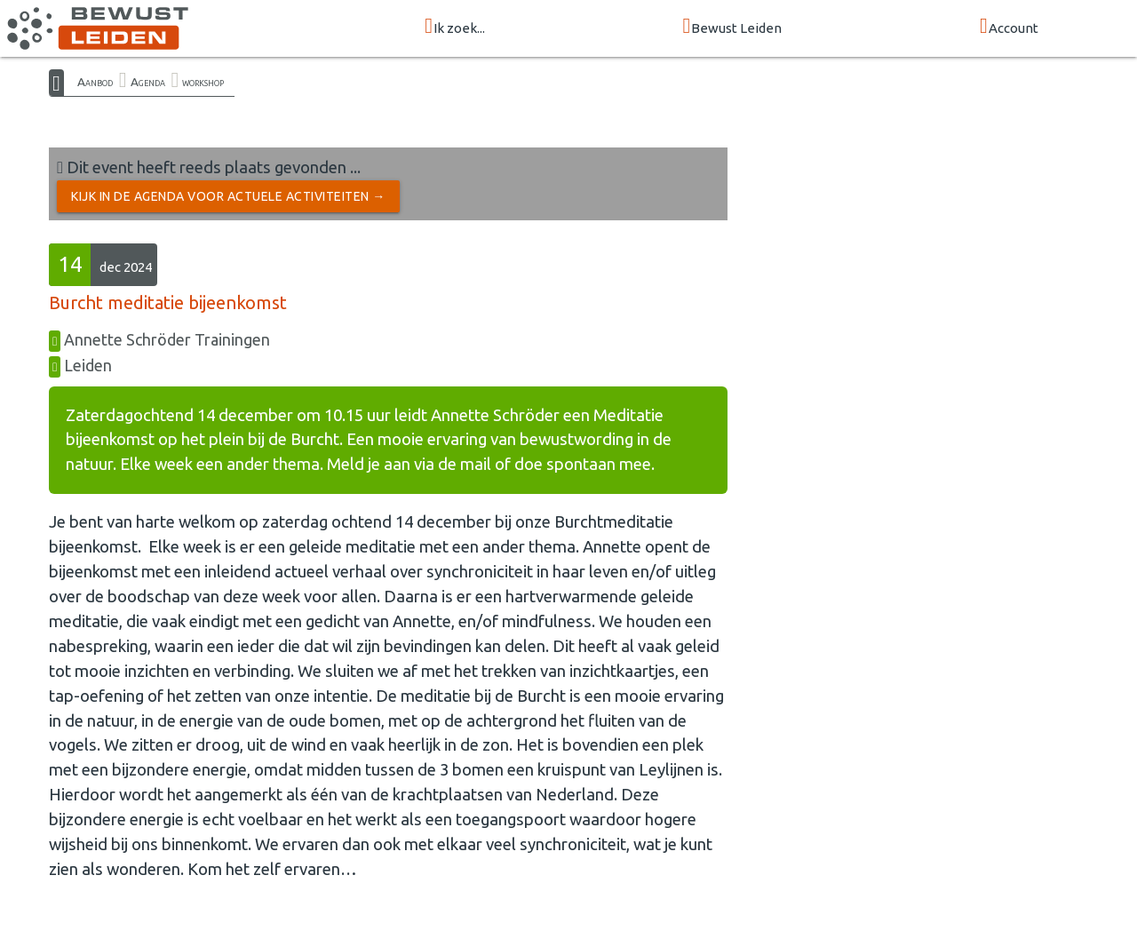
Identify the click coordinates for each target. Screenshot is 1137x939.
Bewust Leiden (733, 27)
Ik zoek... (455, 27)
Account (1009, 27)
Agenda (148, 82)
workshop (203, 82)
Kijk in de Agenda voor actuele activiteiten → (228, 196)
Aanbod (95, 82)
